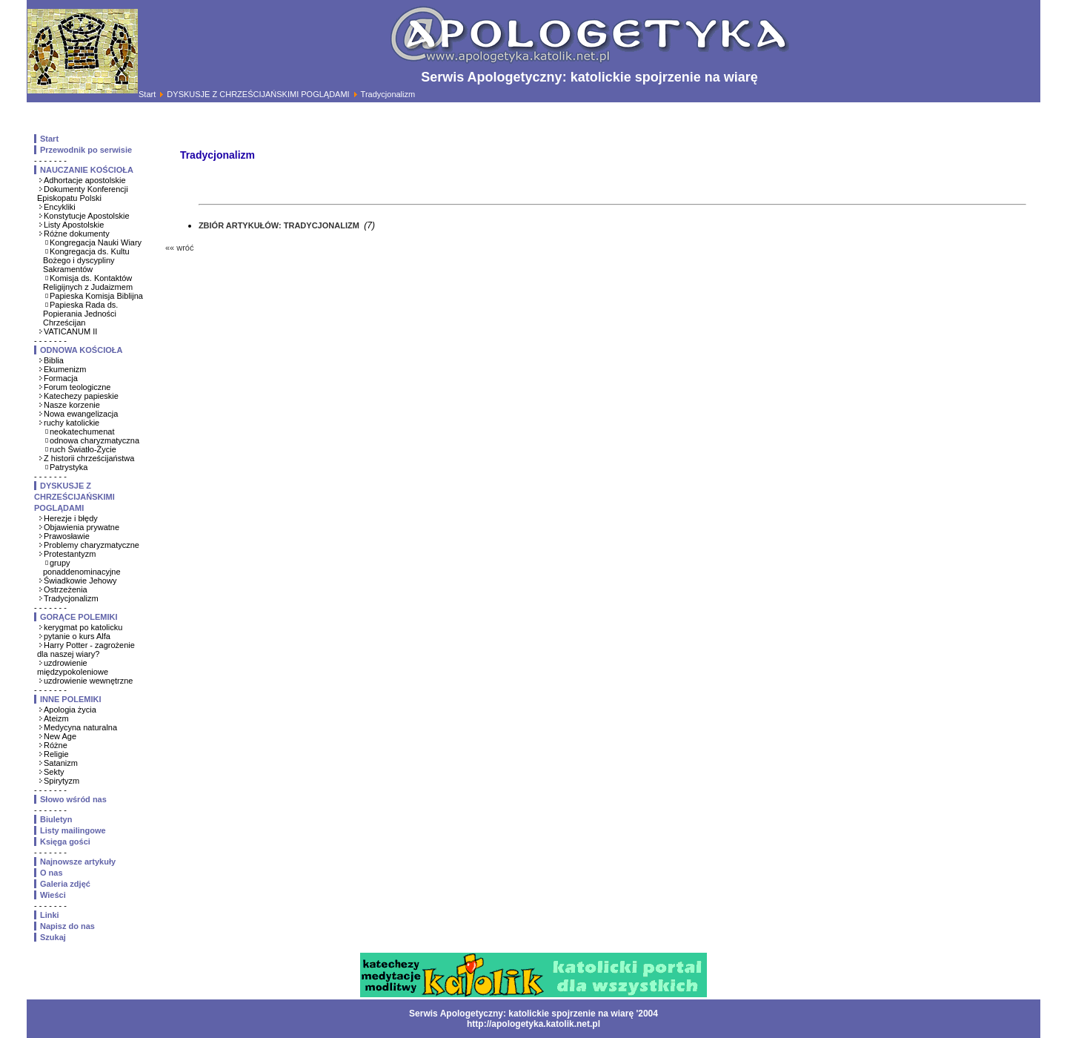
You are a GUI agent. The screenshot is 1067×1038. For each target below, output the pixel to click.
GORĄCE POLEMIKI (79, 616)
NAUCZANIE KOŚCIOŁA (86, 169)
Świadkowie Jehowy (80, 580)
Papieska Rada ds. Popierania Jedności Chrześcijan (80, 313)
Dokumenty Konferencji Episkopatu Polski (82, 193)
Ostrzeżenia (65, 589)
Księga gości (65, 841)
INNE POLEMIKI (71, 699)
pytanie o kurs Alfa (77, 636)
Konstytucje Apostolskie (87, 215)
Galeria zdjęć (65, 883)
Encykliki (60, 206)
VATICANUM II (70, 331)
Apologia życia (70, 709)
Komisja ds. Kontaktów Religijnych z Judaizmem (88, 282)
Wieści (53, 894)
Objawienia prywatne (81, 527)
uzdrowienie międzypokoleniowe (72, 667)
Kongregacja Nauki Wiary (96, 242)
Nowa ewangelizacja (81, 413)
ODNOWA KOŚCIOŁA (81, 350)
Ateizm (56, 718)
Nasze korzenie (72, 404)
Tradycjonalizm (71, 598)
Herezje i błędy (71, 518)
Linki (49, 914)
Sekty (54, 771)
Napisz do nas (67, 926)
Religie (56, 754)
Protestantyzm (70, 553)
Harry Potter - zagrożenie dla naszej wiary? (86, 649)
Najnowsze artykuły (78, 861)
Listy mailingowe (73, 830)
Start (147, 94)
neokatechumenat (82, 431)
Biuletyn (56, 819)
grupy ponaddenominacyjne (82, 567)
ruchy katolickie (71, 422)
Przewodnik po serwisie (86, 149)
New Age (60, 736)
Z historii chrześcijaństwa (89, 458)
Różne (55, 745)
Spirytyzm (61, 780)
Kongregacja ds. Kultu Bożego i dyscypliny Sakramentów (86, 260)
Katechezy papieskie (81, 395)
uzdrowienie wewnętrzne (88, 680)
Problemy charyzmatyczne (91, 545)
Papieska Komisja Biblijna (96, 295)
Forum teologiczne (77, 387)
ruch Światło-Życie (83, 449)
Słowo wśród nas (73, 799)
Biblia (54, 360)
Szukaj (53, 937)
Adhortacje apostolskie (85, 180)
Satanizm (61, 762)
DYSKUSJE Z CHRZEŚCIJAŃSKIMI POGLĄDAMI (258, 94)
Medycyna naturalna (80, 727)
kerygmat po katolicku (83, 627)
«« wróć (179, 247)
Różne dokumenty (77, 233)
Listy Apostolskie (74, 224)
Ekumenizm (65, 369)
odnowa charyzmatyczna (94, 440)
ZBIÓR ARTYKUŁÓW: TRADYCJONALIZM (280, 225)
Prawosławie (67, 536)
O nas (51, 872)
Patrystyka (68, 467)
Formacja (61, 378)
